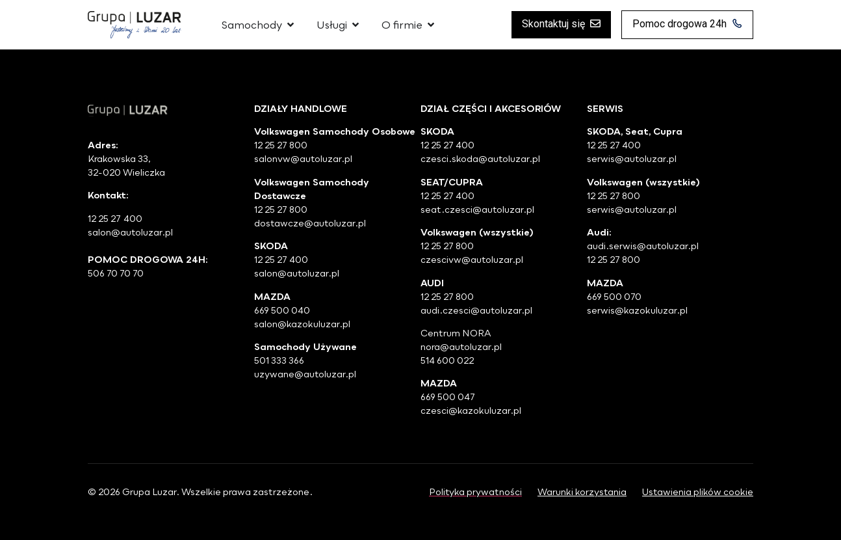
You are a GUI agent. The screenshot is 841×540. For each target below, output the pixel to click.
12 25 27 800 (280, 144)
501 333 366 (279, 360)
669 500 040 (282, 310)
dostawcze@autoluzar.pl (310, 222)
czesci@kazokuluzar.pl (470, 410)
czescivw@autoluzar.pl (471, 259)
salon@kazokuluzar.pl (302, 323)
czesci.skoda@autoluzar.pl (480, 158)
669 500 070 (614, 296)
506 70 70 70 (117, 272)
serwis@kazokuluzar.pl (637, 310)
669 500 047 (447, 396)
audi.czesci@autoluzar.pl (476, 310)
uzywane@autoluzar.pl (305, 373)
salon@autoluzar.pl (296, 272)
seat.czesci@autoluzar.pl (477, 209)
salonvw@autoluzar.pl (303, 158)
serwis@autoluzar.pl (632, 158)
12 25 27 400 (281, 259)
